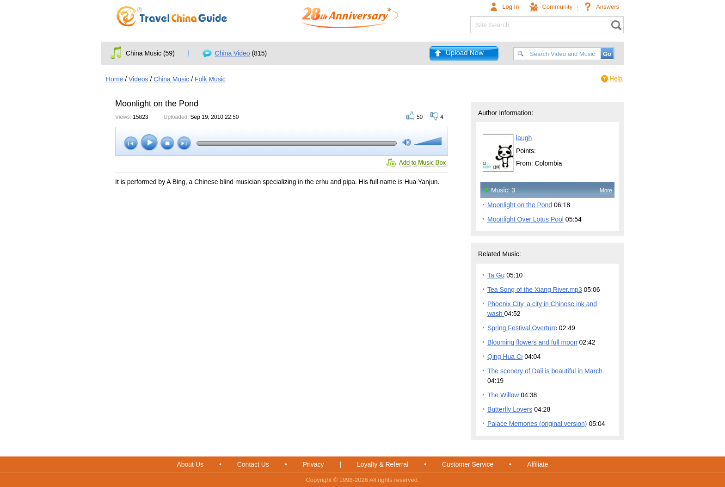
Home (114, 79)
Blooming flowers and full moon (532, 342)
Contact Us (253, 464)
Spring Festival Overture (522, 328)
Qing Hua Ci (504, 356)
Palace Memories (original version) (537, 423)
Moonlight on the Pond (519, 205)
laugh (524, 138)
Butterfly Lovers (509, 409)
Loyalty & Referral (382, 464)
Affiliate (537, 464)
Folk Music (210, 79)
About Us (190, 464)
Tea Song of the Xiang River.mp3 (534, 289)
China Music (171, 79)
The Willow (503, 395)
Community (557, 6)
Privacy (313, 464)
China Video (232, 53)
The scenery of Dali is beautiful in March (544, 371)
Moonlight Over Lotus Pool (525, 219)
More (606, 190)
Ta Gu (495, 275)
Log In (510, 6)
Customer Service (467, 464)
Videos (138, 79)
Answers (607, 6)
